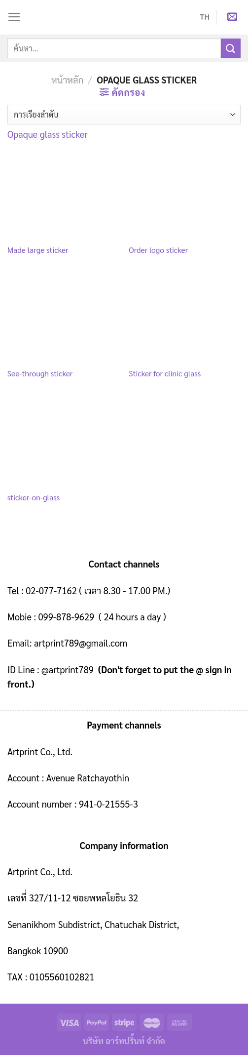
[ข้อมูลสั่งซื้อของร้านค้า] (124, 114)
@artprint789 (66, 669)
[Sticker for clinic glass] (185, 319)
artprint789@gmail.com (80, 643)
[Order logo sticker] (185, 195)
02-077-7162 (51, 590)
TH (205, 17)
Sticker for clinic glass (165, 373)
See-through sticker (39, 373)
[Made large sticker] (63, 195)
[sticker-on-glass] (63, 443)
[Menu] (14, 17)
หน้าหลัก (67, 79)
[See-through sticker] (63, 319)
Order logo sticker (158, 250)
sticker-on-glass (33, 497)
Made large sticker (38, 250)
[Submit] (231, 48)
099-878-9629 (66, 616)
